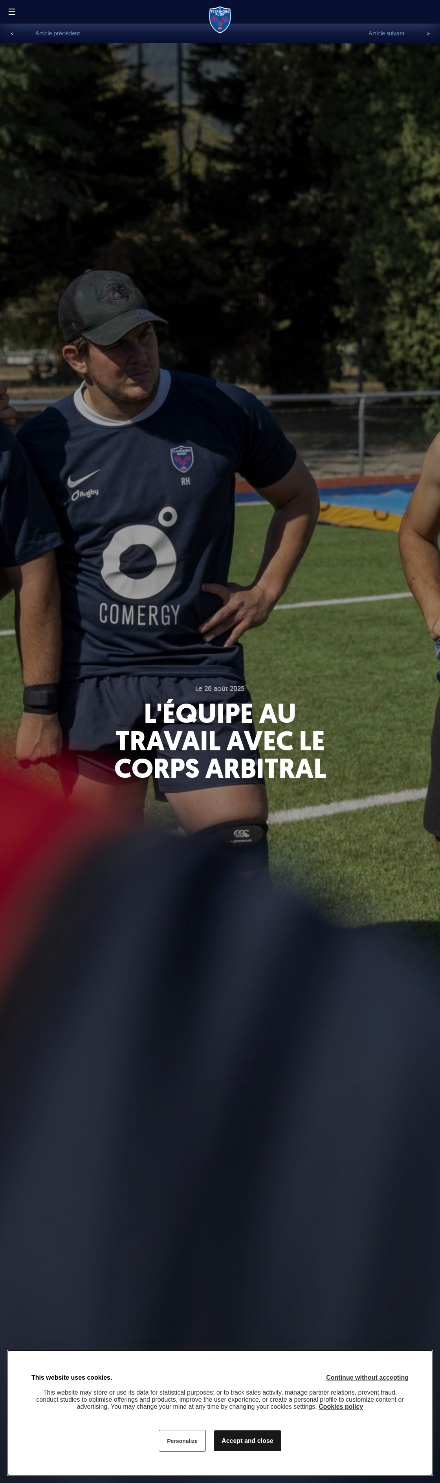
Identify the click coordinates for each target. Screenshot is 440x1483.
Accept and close (247, 1440)
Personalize (182, 1441)
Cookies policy (341, 1406)
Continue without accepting (367, 1377)
